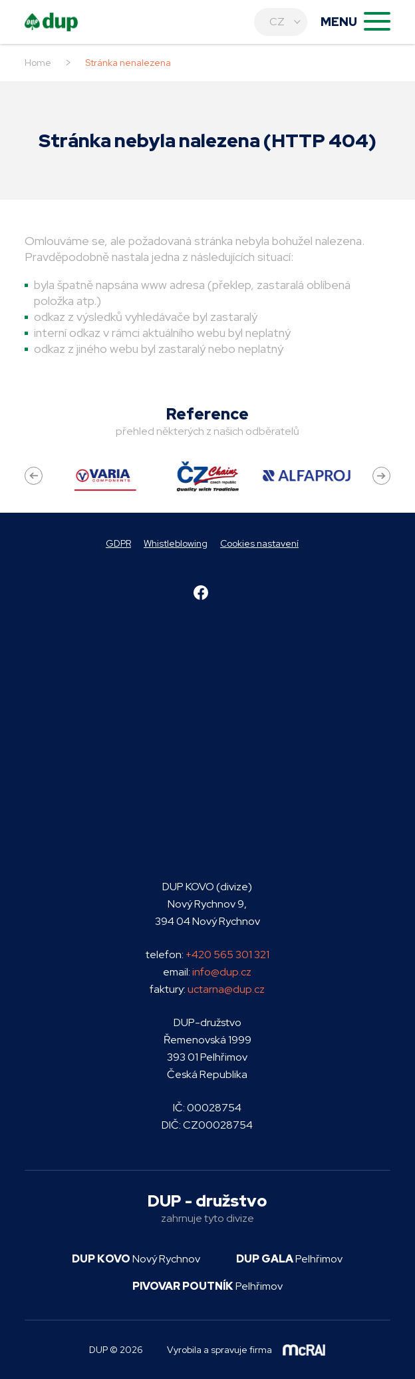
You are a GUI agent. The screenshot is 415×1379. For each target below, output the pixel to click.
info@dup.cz (221, 972)
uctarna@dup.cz (226, 989)
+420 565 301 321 (227, 955)
